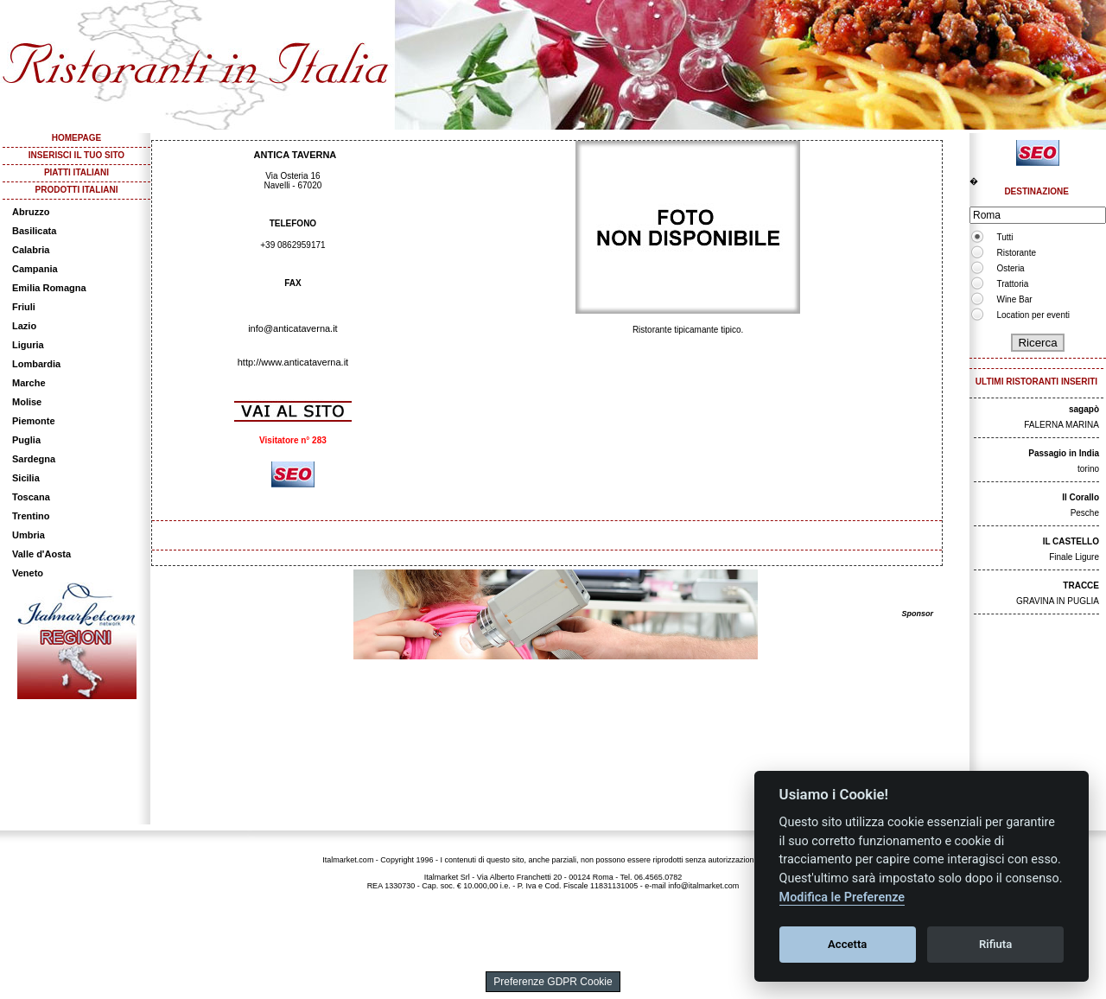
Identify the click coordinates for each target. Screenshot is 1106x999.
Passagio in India (1063, 453)
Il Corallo (1080, 497)
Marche (29, 383)
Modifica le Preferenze (842, 897)
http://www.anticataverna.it (293, 362)
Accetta (847, 944)
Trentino (30, 516)
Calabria (30, 250)
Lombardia (36, 364)
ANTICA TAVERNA (295, 155)
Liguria (28, 345)
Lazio (24, 326)
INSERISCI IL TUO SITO (76, 155)
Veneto (27, 573)
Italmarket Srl (447, 877)
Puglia (26, 440)
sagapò (1084, 409)
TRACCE (1081, 585)
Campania (35, 269)
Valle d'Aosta (41, 554)
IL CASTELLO (1071, 541)
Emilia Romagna (49, 288)
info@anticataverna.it (293, 328)
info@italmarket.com (703, 885)
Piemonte (33, 421)
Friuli (23, 307)
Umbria (28, 535)
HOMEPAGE (77, 138)
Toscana (31, 497)
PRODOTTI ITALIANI (76, 189)
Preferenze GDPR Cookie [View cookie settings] (552, 982)
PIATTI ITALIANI (76, 172)
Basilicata (34, 231)
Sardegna (33, 459)
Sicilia (26, 478)
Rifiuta (995, 944)
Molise (26, 402)
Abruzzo (30, 212)
